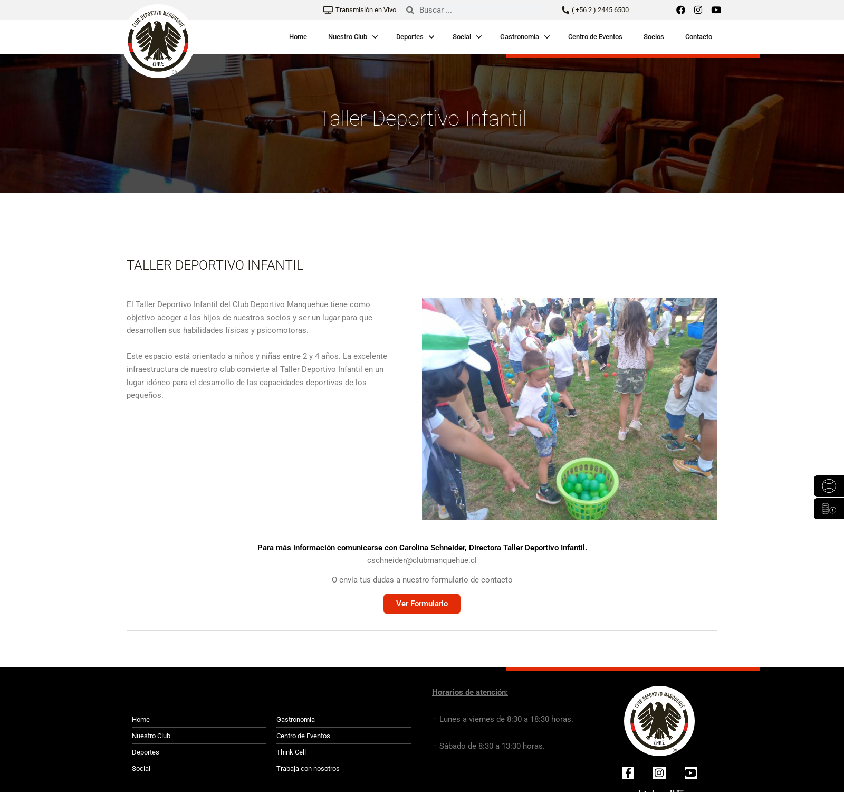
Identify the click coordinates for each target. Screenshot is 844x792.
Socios (654, 37)
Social (462, 37)
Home (298, 37)
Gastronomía (519, 37)
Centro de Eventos (595, 37)
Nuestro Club (347, 37)
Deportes (410, 37)
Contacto (698, 37)
